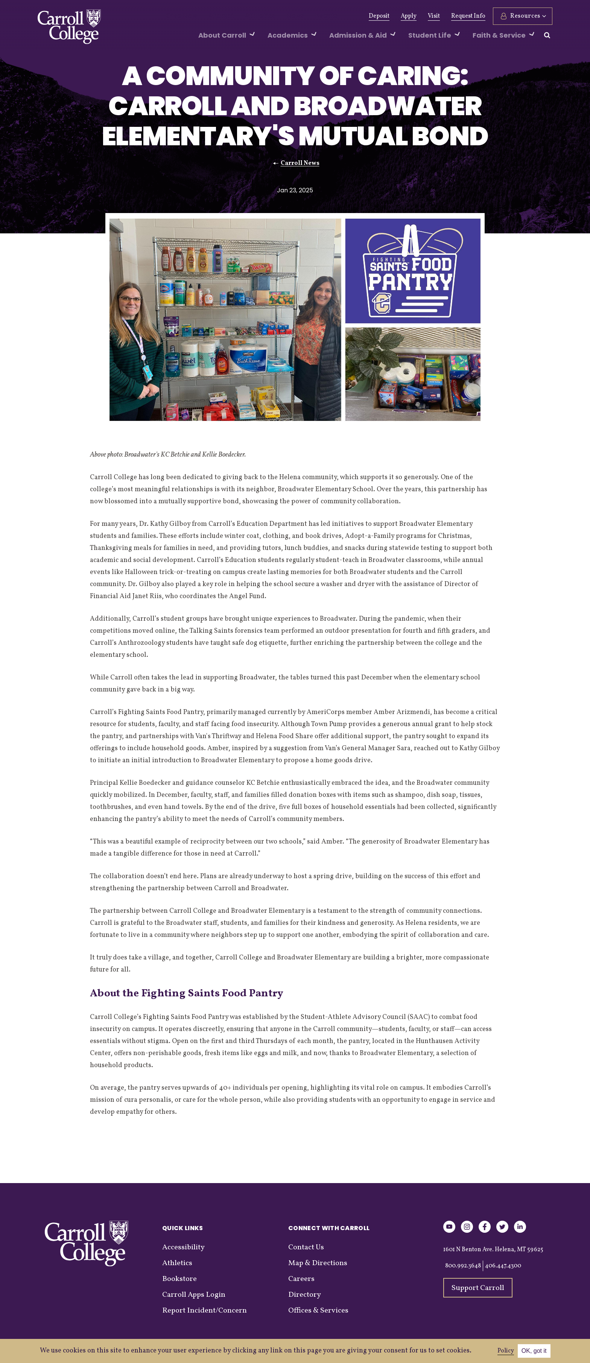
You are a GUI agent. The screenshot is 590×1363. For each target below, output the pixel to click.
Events (304, 16)
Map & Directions (317, 1263)
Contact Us (306, 1247)
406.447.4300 (503, 1266)
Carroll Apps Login (193, 1295)
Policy (505, 1351)
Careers (301, 1279)
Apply (409, 16)
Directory (304, 1295)
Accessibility (183, 1247)
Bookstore (179, 1279)
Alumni (213, 16)
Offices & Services (318, 1310)
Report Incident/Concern (204, 1310)
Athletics (247, 16)
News (277, 16)
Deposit (379, 16)
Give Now (179, 16)
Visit (434, 16)
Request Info (468, 16)
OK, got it (534, 1351)
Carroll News (300, 163)
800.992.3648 (463, 1266)
